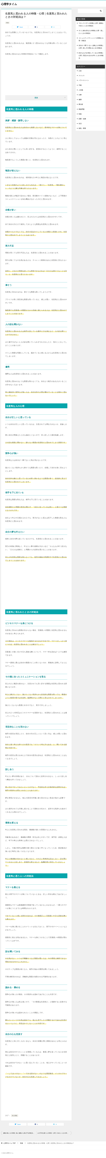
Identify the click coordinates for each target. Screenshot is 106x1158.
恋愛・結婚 (82, 119)
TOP (9, 1143)
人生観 (81, 90)
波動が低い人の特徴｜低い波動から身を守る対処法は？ (19, 1133)
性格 (7, 22)
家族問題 (81, 109)
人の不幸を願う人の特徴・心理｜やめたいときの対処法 (53, 1133)
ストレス (81, 75)
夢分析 (81, 104)
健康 (80, 99)
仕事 (80, 95)
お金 (80, 71)
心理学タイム (10, 3)
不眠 (80, 85)
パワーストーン (84, 80)
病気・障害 (82, 128)
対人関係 (14, 1115)
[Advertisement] (36, 74)
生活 (80, 123)
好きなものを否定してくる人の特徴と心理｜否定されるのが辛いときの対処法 (91, 55)
